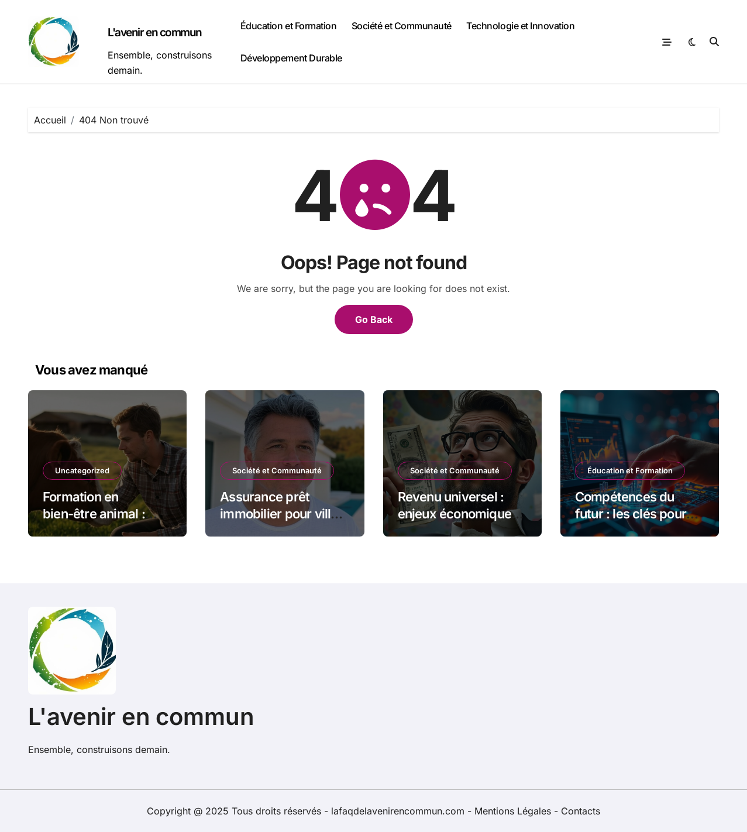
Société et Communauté (402, 26)
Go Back (374, 319)
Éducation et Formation (288, 26)
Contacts (580, 811)
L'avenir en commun (155, 32)
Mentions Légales (514, 811)
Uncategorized (82, 470)
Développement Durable (291, 58)
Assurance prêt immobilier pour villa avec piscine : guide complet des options (279, 522)
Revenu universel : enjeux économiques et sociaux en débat (458, 513)
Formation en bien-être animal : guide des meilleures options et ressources (105, 522)
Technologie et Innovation (520, 26)
